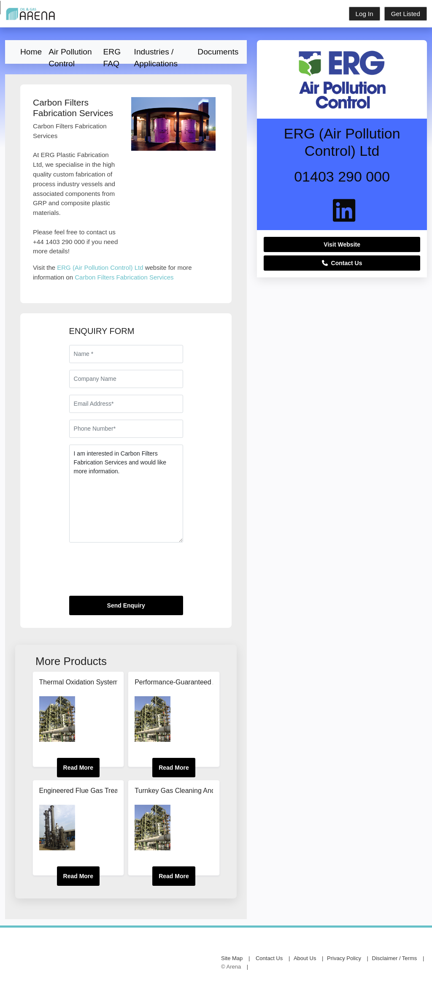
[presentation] (133, 572)
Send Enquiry (126, 605)
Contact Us (342, 263)
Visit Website (342, 244)
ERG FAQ (112, 54)
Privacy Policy (344, 958)
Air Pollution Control (70, 54)
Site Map (232, 958)
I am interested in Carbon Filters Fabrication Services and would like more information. (126, 494)
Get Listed (405, 13)
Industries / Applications (156, 54)
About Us (305, 958)
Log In (364, 13)
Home (31, 51)
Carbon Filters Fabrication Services (124, 277)
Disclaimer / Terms (394, 958)
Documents (217, 51)
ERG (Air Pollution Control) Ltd (100, 267)
